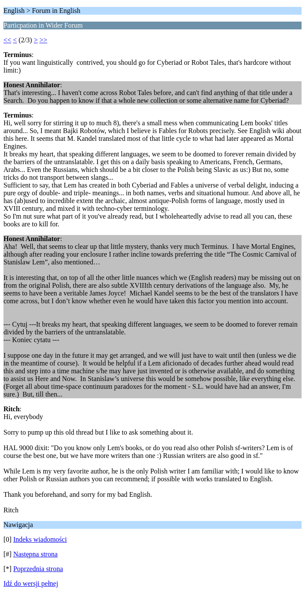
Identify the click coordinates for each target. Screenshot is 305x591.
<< (7, 40)
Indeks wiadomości (40, 539)
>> (43, 40)
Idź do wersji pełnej (30, 583)
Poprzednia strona (38, 568)
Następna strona (35, 554)
